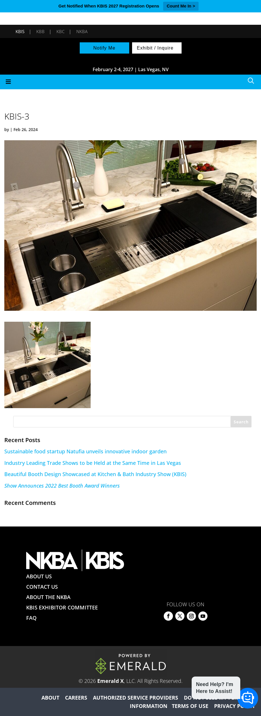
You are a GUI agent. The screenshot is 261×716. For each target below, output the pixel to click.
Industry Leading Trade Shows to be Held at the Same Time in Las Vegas (92, 462)
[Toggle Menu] (130, 82)
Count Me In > (181, 5)
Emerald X (110, 680)
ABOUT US (39, 576)
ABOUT (50, 697)
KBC (60, 31)
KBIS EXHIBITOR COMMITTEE (62, 607)
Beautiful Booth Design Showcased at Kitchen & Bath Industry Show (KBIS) (95, 474)
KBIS (20, 31)
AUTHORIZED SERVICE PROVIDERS (135, 697)
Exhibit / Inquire (155, 48)
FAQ (31, 617)
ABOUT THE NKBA (48, 597)
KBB (40, 31)
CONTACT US (42, 586)
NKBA (81, 31)
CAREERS (76, 697)
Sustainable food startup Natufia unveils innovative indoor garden (85, 451)
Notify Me (104, 48)
